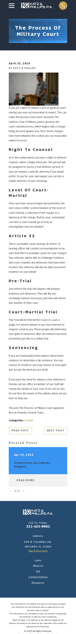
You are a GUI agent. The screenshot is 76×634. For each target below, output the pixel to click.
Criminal (28, 420)
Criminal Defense (38, 577)
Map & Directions (38, 551)
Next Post (55, 430)
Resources (38, 582)
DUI (38, 571)
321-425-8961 (38, 526)
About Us (38, 565)
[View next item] (23, 491)
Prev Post (20, 430)
